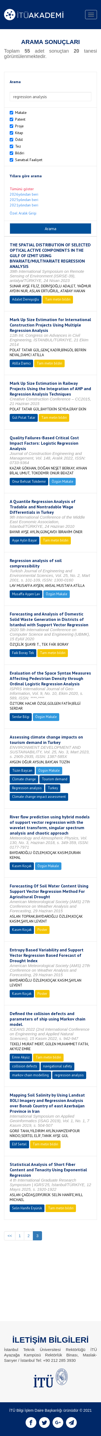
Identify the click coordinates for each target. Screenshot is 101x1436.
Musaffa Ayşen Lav (26, 594)
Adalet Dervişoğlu (25, 299)
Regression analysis (27, 788)
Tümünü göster (22, 188)
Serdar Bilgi (20, 716)
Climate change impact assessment (39, 796)
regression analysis (69, 1075)
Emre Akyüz (21, 1057)
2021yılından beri (24, 205)
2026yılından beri (24, 194)
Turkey (53, 788)
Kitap (19, 132)
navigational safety (57, 1066)
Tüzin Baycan (22, 770)
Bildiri (19, 153)
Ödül (19, 139)
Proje (19, 126)
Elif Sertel (19, 1144)
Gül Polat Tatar (23, 417)
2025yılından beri (24, 199)
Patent (20, 119)
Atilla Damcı (21, 363)
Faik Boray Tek (23, 653)
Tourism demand (54, 779)
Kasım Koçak (22, 866)
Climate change (24, 779)
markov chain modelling (30, 1075)
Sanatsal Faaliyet (28, 159)
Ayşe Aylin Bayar (24, 540)
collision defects (24, 1066)
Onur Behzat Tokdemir (29, 481)
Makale (21, 112)
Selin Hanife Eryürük (27, 1208)
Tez (18, 146)
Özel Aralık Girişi (23, 213)
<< (10, 1236)
